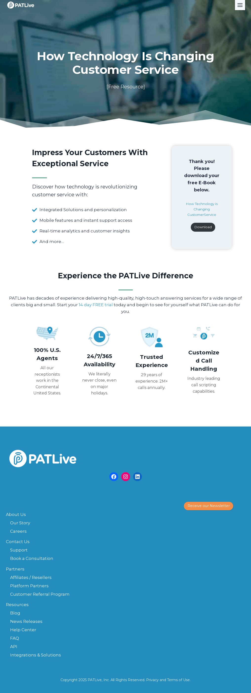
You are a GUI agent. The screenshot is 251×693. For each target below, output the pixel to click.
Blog (15, 613)
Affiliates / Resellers (31, 577)
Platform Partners (29, 585)
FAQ (14, 638)
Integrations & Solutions (35, 654)
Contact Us (18, 541)
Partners (15, 569)
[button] (208, 506)
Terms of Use (178, 680)
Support (19, 550)
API (13, 646)
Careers (18, 531)
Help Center (23, 629)
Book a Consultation (31, 558)
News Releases (26, 621)
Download (203, 227)
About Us (16, 514)
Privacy (152, 680)
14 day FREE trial (96, 304)
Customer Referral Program (40, 594)
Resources (17, 604)
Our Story (20, 522)
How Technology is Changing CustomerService (202, 209)
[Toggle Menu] (240, 5)
